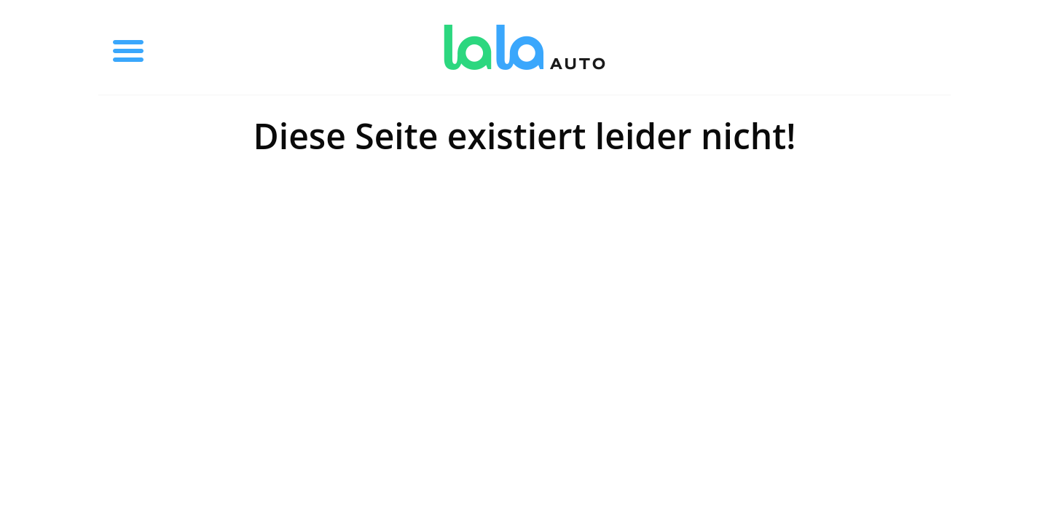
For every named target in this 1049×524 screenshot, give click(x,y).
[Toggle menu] (128, 47)
